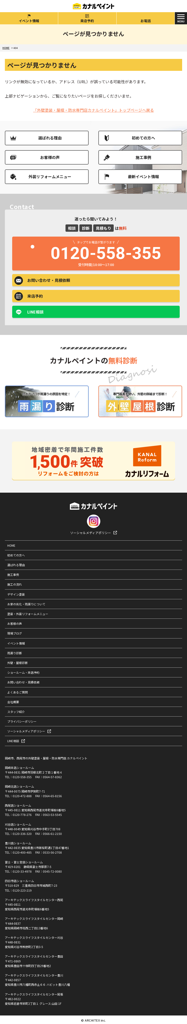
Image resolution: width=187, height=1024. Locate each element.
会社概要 (13, 702)
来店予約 (87, 20)
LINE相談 (35, 312)
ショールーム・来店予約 (23, 672)
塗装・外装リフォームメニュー (27, 614)
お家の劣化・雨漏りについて (26, 604)
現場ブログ (14, 633)
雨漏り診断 (14, 653)
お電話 (145, 20)
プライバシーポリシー (22, 721)
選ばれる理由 (50, 138)
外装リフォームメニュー (49, 176)
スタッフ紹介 (16, 712)
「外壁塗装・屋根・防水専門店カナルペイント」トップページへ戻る (93, 110)
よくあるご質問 (17, 692)
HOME (11, 545)
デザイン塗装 (16, 594)
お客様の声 (50, 157)
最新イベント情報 (143, 176)
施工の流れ (14, 584)
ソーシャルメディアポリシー (90, 532)
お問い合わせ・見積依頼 (23, 682)
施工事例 (143, 157)
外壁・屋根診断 (17, 663)
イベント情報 (29, 20)
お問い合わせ (48, 280)
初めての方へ (143, 138)
